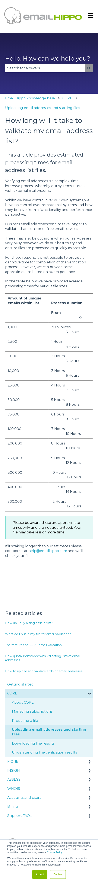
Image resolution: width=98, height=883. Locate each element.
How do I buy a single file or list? (29, 623)
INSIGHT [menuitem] (14, 770)
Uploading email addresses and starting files (42, 108)
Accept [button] (40, 874)
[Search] (89, 68)
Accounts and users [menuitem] (24, 798)
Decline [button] (58, 874)
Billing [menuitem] (12, 807)
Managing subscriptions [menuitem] (32, 711)
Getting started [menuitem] (20, 684)
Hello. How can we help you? (47, 58)
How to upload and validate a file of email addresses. (44, 671)
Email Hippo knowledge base (30, 98)
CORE (67, 98)
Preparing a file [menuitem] (25, 721)
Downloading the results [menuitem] (33, 743)
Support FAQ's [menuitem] (19, 816)
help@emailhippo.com (47, 551)
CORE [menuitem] (12, 693)
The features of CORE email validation (33, 645)
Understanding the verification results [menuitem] (44, 752)
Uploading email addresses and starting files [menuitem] (49, 732)
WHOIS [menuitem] (13, 789)
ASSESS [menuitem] (13, 779)
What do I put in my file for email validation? (38, 634)
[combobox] (45, 68)
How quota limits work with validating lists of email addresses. (42, 658)
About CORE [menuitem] (23, 702)
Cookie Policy (54, 852)
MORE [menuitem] (12, 762)
